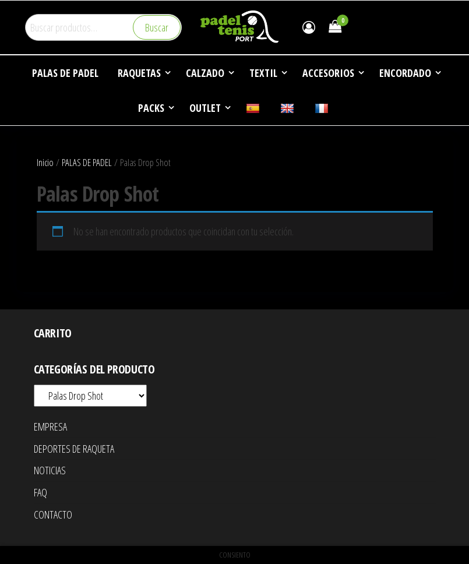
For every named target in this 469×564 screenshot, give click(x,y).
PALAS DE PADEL (87, 162)
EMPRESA (50, 426)
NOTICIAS (50, 470)
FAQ (40, 492)
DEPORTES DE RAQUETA (74, 449)
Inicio (45, 162)
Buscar (156, 27)
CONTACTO (53, 514)
